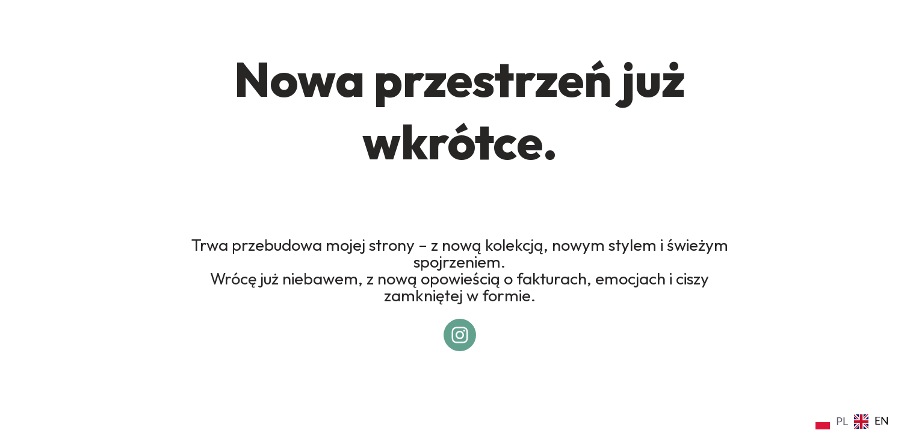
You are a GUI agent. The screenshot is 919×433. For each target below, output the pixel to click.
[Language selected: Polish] (855, 420)
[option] (871, 421)
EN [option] (881, 420)
